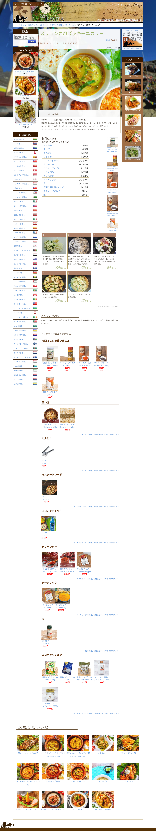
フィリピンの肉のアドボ (133, 110)
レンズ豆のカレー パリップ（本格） (28, 774)
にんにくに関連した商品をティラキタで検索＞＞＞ (99, 470)
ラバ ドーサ (133, 142)
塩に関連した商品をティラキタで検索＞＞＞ (102, 651)
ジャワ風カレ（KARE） (25, 95)
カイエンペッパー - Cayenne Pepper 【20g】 (84, 571)
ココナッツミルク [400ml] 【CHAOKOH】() (112, 229)
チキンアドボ (133, 91)
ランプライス (128, 772)
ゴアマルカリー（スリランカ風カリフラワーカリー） (78, 746)
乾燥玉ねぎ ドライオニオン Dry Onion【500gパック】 (67, 427)
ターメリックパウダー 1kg (61, 606)
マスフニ (133, 126)
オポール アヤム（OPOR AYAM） (25, 70)
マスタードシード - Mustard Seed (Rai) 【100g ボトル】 (101, 365)
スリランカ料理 (55, 25)
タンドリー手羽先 (133, 75)
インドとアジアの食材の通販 (132, 47)
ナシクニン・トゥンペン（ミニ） (28, 800)
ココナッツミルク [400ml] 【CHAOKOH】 (50, 394)
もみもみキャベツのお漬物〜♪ (133, 158)
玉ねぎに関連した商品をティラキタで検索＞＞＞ (100, 434)
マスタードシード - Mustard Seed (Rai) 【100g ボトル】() (112, 213)
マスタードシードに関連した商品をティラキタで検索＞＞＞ (96, 506)
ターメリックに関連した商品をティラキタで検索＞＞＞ (98, 614)
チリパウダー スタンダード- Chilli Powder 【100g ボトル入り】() (112, 190)
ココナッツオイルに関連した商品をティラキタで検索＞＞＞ (96, 542)
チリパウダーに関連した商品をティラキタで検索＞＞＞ (98, 578)
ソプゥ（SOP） (78, 800)
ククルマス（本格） (53, 772)
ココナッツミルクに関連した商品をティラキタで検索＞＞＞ (96, 713)
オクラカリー (103, 744)
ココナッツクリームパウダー (67, 678)
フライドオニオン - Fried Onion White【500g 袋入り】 (50, 427)
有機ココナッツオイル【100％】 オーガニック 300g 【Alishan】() (112, 150)
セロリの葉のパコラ (25, 124)
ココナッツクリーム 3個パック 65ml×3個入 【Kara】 (84, 679)
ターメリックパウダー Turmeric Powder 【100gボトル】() (112, 168)
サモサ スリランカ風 (128, 744)
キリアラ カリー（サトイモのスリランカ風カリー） (53, 746)
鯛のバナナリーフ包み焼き (28, 744)
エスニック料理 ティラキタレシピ (32, 25)
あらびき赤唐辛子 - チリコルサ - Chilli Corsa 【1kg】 (50, 571)
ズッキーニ (69, 25)
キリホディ (103, 772)
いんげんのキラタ (78, 772)
